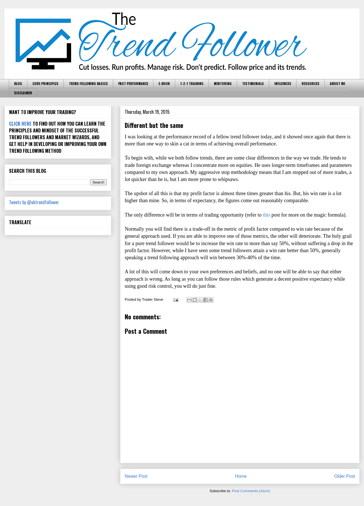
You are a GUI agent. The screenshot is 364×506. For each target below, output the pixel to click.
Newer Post (136, 476)
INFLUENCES (282, 83)
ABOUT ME (337, 83)
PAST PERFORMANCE (133, 83)
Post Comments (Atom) (251, 491)
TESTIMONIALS (253, 83)
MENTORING (223, 83)
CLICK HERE (20, 123)
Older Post (344, 476)
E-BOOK (164, 83)
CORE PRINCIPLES (45, 83)
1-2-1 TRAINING (191, 83)
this (266, 215)
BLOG (18, 83)
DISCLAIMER (23, 92)
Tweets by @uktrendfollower (34, 202)
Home (241, 476)
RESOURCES (310, 83)
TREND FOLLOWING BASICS (88, 83)
